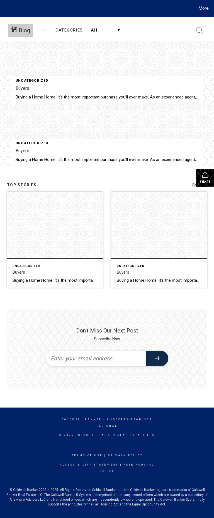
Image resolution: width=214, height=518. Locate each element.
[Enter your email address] (96, 358)
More (203, 8)
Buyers (22, 88)
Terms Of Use (87, 455)
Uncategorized (32, 81)
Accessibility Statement (89, 464)
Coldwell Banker (82, 419)
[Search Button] (199, 30)
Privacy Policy (125, 455)
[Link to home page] (5, 8)
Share (205, 177)
